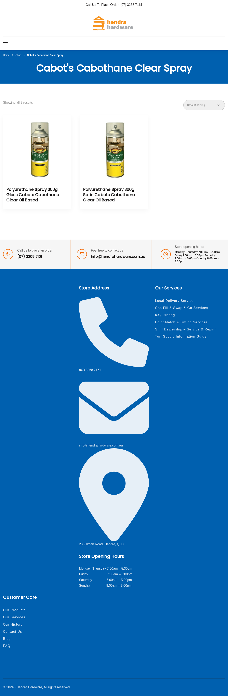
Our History (13, 624)
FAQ (6, 646)
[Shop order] (204, 105)
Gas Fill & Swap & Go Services (181, 308)
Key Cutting (165, 315)
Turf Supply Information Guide (181, 336)
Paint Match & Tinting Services (181, 322)
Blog (7, 638)
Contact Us (12, 631)
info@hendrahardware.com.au (118, 256)
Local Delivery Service (174, 300)
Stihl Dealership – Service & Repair (185, 329)
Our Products (14, 610)
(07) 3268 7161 (131, 4)
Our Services (14, 617)
